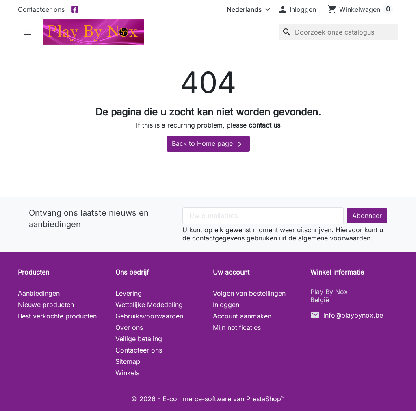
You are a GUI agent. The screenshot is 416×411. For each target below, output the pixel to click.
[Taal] (246, 9)
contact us (264, 125)
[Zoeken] (338, 32)
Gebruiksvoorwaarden (149, 316)
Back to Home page (208, 144)
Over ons (129, 327)
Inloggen (226, 305)
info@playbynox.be (353, 315)
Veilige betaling (138, 339)
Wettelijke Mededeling (149, 305)
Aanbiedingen (39, 293)
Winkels (127, 373)
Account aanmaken (242, 316)
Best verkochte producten (57, 316)
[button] (297, 9)
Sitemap (127, 361)
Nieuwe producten (46, 305)
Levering (128, 293)
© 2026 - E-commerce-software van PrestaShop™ (208, 399)
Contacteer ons (41, 9)
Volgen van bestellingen (249, 293)
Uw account (231, 272)
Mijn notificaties (237, 327)
